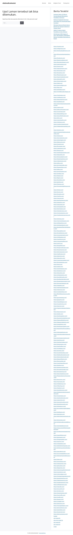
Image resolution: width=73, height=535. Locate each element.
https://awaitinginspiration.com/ (62, 152)
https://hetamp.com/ (59, 184)
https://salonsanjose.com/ (60, 64)
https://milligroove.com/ (60, 48)
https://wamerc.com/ (59, 130)
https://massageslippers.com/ (61, 505)
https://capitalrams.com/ (60, 148)
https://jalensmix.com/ (59, 256)
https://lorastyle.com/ (59, 194)
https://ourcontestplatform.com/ (62, 453)
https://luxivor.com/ (58, 66)
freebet (55, 516)
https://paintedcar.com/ (59, 89)
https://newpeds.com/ (59, 285)
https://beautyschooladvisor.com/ (62, 318)
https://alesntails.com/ (59, 414)
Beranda (44, 3)
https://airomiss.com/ (59, 350)
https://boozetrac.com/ (59, 72)
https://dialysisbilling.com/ (60, 113)
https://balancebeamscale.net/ (61, 357)
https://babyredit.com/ (59, 154)
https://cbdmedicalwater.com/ (61, 287)
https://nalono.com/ (58, 107)
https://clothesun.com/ (59, 122)
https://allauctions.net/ (59, 273)
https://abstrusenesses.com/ (61, 514)
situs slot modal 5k (58, 520)
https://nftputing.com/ (59, 386)
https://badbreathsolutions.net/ (61, 355)
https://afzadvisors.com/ (60, 270)
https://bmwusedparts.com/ (60, 156)
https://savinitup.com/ (59, 340)
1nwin (55, 526)
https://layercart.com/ (59, 306)
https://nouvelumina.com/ (60, 304)
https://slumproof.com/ (59, 512)
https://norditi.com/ (58, 497)
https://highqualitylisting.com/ (61, 320)
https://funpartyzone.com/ (60, 249)
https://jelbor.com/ (58, 169)
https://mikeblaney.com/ (60, 383)
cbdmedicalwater (9, 3)
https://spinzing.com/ (59, 218)
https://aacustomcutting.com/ (61, 402)
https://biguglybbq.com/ (60, 231)
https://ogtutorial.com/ (59, 400)
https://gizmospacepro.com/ (61, 252)
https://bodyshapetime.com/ (61, 159)
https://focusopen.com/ (59, 146)
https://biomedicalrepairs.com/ (61, 62)
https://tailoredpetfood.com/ (61, 332)
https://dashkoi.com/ (59, 365)
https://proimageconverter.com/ (61, 338)
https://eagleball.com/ (59, 101)
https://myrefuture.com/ (60, 239)
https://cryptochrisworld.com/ (61, 124)
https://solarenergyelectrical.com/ (62, 470)
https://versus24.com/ (59, 489)
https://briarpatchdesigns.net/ (61, 283)
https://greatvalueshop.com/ (61, 478)
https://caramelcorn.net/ (60, 472)
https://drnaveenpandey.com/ (61, 369)
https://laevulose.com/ (59, 503)
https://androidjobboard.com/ (61, 425)
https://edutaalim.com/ (59, 79)
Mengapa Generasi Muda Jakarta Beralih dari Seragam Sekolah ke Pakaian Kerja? (62, 26)
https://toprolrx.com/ (59, 441)
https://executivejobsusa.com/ (61, 373)
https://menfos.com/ (59, 196)
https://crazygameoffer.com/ (61, 241)
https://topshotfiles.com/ (60, 346)
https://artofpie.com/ (59, 173)
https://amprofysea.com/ (60, 461)
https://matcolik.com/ (59, 486)
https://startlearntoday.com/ (61, 342)
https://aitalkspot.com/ (59, 412)
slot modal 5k (57, 518)
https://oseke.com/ (58, 266)
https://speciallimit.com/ (60, 451)
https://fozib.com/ (58, 264)
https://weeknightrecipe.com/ (61, 398)
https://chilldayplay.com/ (60, 237)
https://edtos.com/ (58, 163)
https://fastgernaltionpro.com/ (61, 247)
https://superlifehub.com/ (60, 435)
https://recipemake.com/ (60, 395)
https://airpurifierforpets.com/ (61, 116)
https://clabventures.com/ (60, 161)
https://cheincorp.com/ (59, 289)
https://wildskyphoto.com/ (60, 223)
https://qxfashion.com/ (59, 202)
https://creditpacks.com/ (60, 97)
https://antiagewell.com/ (60, 206)
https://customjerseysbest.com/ (61, 260)
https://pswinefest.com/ (59, 510)
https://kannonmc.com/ (59, 379)
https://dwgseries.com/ (59, 467)
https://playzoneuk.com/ (60, 311)
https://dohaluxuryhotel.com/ (61, 367)
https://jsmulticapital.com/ (60, 171)
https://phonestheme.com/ (60, 507)
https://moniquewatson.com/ (61, 213)
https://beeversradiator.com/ (61, 60)
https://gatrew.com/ (58, 182)
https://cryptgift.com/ (59, 501)
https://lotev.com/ (58, 459)
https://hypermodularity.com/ (61, 77)
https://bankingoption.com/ (60, 316)
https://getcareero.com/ (59, 465)
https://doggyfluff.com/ (59, 245)
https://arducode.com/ (59, 204)
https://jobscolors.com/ (59, 258)
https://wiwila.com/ (58, 314)
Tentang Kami (66, 3)
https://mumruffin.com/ (59, 495)
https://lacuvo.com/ (58, 192)
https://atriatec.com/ (59, 491)
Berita (49, 3)
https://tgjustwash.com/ (59, 437)
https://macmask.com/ (59, 381)
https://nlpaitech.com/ (59, 388)
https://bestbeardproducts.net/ (61, 279)
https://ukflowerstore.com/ (60, 484)
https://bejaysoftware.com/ (60, 359)
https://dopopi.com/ (59, 150)
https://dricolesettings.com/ (60, 262)
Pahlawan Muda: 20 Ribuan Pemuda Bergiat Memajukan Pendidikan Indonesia (61, 16)
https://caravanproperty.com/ (61, 235)
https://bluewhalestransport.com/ (62, 281)
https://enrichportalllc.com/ (60, 165)
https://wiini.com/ (58, 118)
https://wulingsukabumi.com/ (61, 225)
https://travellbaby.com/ (59, 348)
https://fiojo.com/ (58, 87)
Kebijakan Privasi (57, 3)
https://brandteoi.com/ (59, 180)
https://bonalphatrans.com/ (60, 233)
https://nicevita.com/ (59, 46)
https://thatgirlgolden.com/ (60, 439)
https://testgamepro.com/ (60, 344)
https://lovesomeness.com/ (60, 493)
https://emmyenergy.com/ (60, 371)
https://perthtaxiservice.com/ (61, 200)
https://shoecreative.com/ (60, 81)
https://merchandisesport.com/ (61, 221)
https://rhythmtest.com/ (60, 95)
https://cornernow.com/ (59, 111)
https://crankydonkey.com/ (60, 291)
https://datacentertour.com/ (60, 99)
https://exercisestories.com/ (60, 138)
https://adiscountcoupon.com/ (61, 109)
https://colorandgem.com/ (60, 474)
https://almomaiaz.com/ (59, 420)
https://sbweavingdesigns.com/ (61, 322)
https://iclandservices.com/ (60, 211)
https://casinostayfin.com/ (60, 120)
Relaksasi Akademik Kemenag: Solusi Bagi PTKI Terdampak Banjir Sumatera (62, 21)
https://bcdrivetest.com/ (60, 208)
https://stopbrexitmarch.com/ (61, 482)
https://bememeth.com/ (59, 70)
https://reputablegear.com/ (60, 301)
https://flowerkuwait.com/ (60, 75)
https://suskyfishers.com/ (60, 324)
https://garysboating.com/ (60, 297)
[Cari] (22, 22)
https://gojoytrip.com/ (59, 299)
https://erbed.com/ (58, 135)
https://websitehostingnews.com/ (62, 445)
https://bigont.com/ (58, 177)
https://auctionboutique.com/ (61, 352)
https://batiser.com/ (58, 175)
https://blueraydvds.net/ (60, 361)
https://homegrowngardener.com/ (62, 476)
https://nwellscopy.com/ (59, 254)
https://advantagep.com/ (60, 140)
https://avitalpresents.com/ (60, 275)
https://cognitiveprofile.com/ (61, 363)
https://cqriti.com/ (58, 243)
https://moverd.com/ (59, 144)
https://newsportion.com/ (60, 463)
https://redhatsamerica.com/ (61, 480)
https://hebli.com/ (58, 83)
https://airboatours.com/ (60, 406)
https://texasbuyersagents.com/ (61, 326)
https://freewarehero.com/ (60, 167)
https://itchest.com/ (58, 190)
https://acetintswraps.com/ (60, 268)
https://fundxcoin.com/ (59, 58)
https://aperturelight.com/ (60, 85)
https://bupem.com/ (59, 499)
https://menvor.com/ (59, 198)
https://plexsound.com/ (59, 142)
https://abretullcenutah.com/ (61, 404)
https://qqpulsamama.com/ (60, 68)
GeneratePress (42, 533)
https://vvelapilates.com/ (60, 443)
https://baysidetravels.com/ (60, 277)
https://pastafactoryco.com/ (60, 390)
